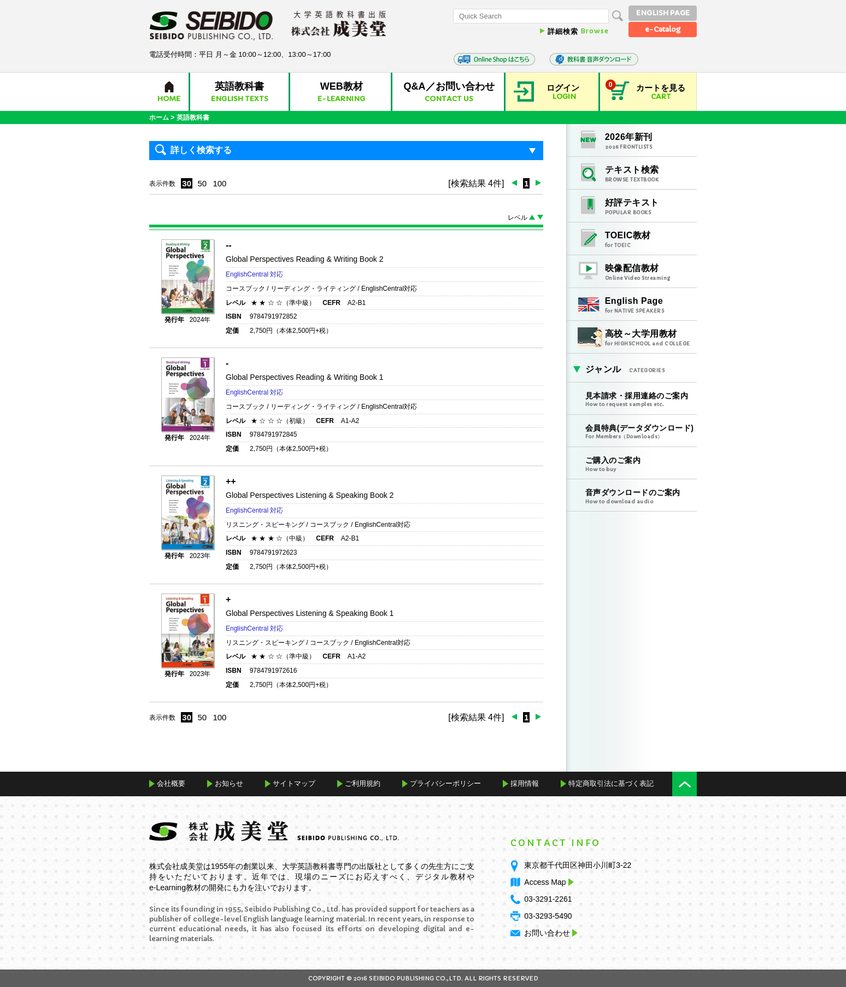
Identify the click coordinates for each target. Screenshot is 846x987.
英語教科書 (193, 117)
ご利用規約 (362, 783)
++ (231, 481)
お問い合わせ (547, 933)
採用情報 (524, 783)
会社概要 (171, 783)
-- (229, 245)
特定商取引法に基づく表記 (611, 783)
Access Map (547, 882)
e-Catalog (662, 29)
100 (219, 183)
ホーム (159, 117)
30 (186, 183)
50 (202, 183)
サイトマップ (294, 783)
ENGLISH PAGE (663, 12)
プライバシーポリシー (445, 783)
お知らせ (229, 783)
